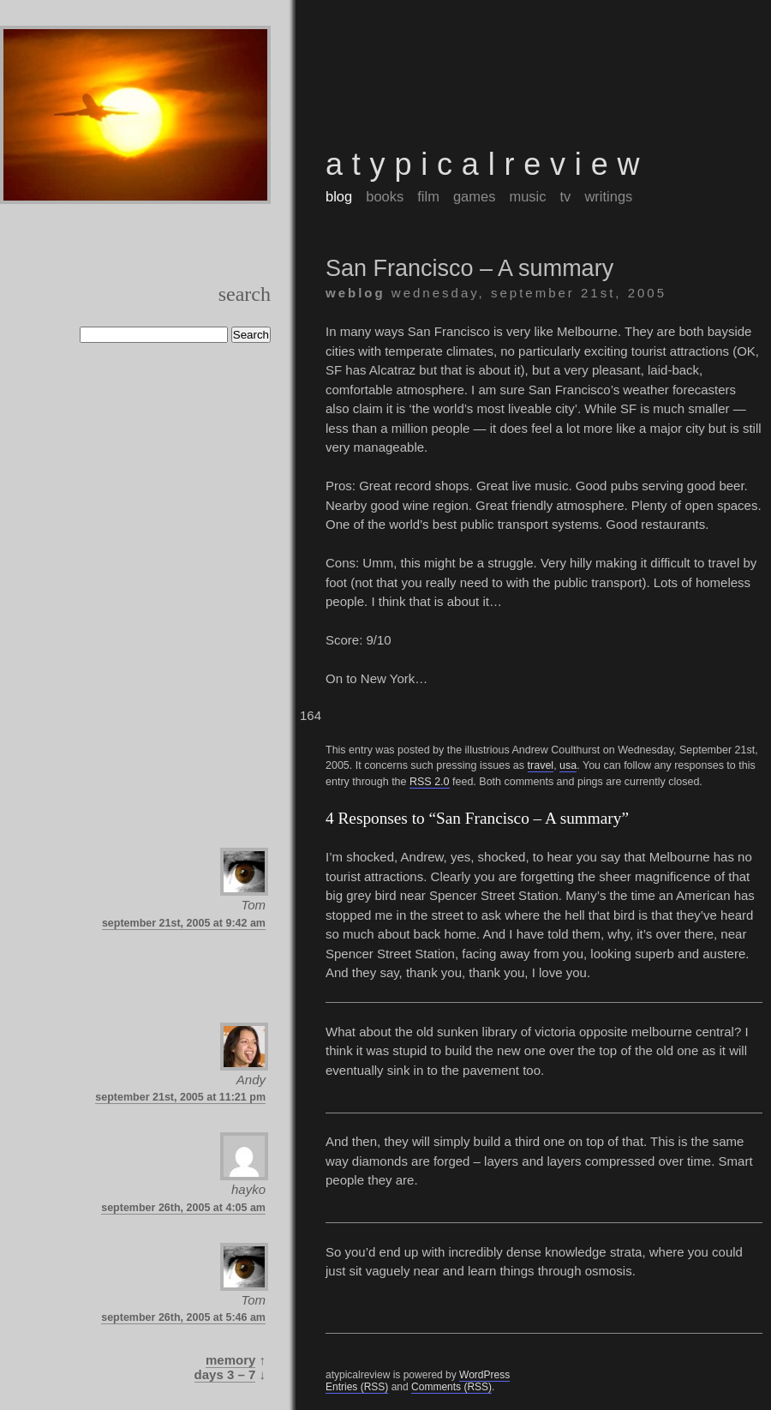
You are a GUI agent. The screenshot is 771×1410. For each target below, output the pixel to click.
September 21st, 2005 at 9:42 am (184, 923)
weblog (356, 292)
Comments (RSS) (451, 1387)
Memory (230, 1360)
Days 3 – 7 (225, 1374)
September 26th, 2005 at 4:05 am (183, 1208)
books (384, 196)
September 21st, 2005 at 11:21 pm (180, 1097)
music (527, 196)
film (428, 196)
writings (608, 196)
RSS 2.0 (429, 782)
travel (541, 765)
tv (565, 196)
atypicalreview (487, 164)
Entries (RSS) (357, 1387)
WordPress (484, 1375)
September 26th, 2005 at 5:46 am (183, 1317)
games (474, 196)
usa (568, 765)
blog (339, 196)
